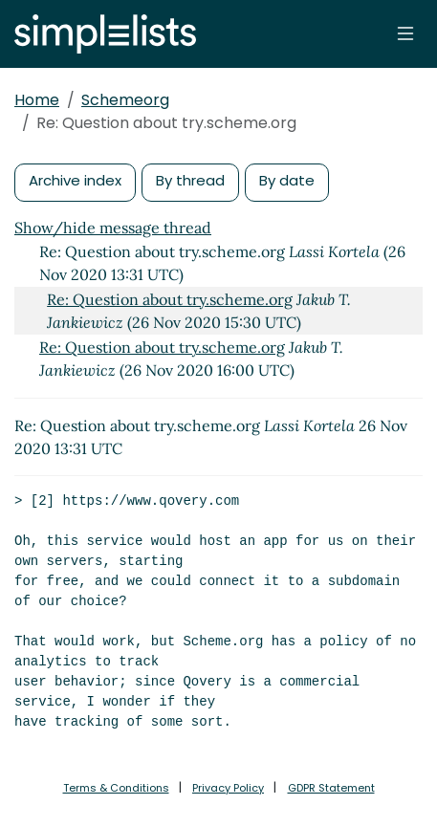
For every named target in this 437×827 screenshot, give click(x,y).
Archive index (75, 180)
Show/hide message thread (112, 227)
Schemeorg (125, 100)
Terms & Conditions (116, 787)
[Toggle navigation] (405, 33)
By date (287, 180)
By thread (190, 180)
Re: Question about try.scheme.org (170, 299)
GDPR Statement (331, 787)
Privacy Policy (228, 787)
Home (36, 100)
